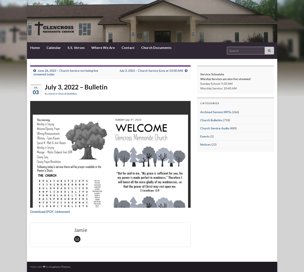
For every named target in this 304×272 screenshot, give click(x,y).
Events (205, 136)
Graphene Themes (60, 266)
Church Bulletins (67, 93)
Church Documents (156, 47)
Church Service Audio (214, 128)
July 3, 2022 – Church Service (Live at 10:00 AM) (151, 70)
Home (35, 47)
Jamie (51, 93)
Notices (205, 144)
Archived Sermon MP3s (215, 112)
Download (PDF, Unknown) (50, 211)
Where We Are (103, 47)
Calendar (53, 47)
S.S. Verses (76, 47)
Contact (128, 47)
